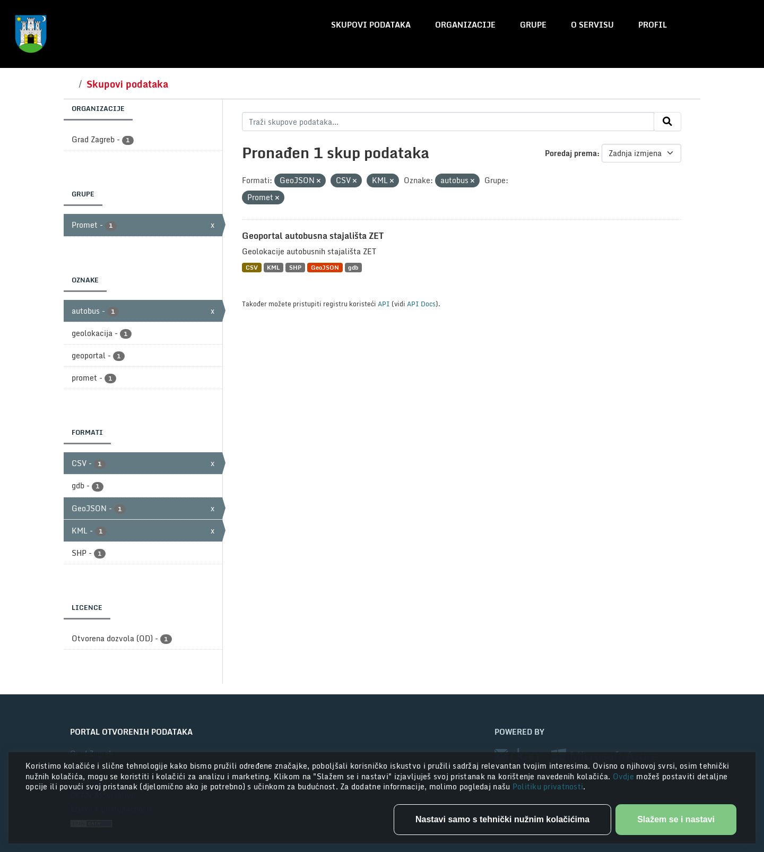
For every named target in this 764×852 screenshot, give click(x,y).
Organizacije (465, 25)
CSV (252, 267)
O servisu (592, 25)
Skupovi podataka (371, 25)
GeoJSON (325, 267)
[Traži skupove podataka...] (448, 121)
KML (273, 267)
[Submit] (667, 121)
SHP (295, 267)
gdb (353, 267)
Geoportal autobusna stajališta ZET (313, 236)
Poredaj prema (571, 153)
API (384, 303)
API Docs (421, 303)
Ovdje (625, 776)
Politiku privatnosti (548, 786)
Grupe (533, 25)
